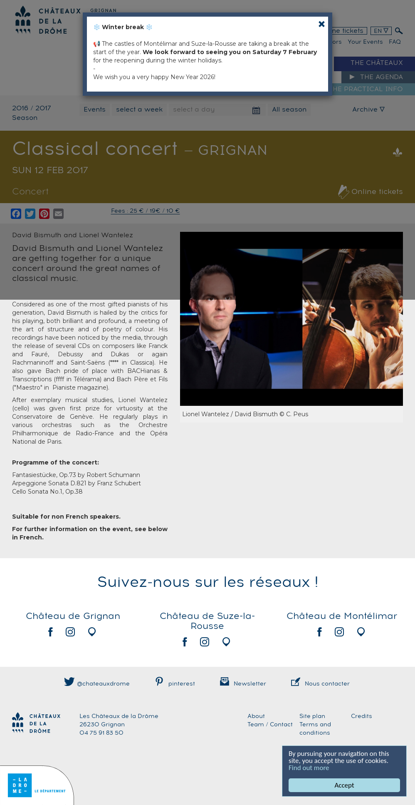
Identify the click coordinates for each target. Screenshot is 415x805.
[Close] (321, 24)
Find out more (309, 767)
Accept (344, 785)
